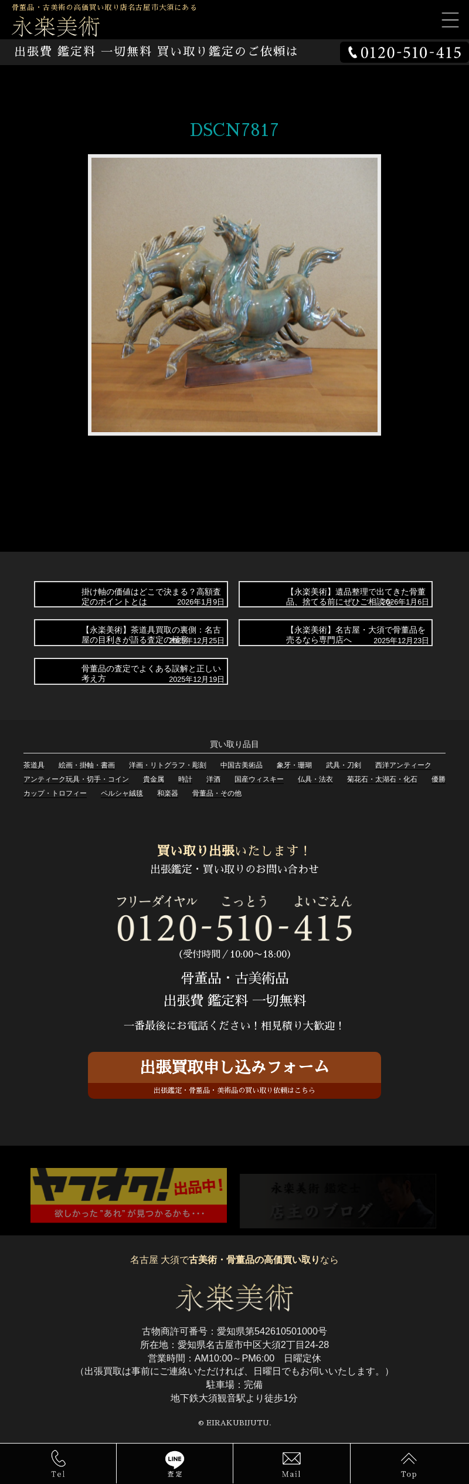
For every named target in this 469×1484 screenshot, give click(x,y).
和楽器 (167, 793)
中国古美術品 (241, 765)
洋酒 (213, 779)
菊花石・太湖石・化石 (382, 779)
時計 (185, 779)
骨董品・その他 (217, 793)
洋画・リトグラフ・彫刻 (167, 765)
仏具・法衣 (315, 779)
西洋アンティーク (403, 765)
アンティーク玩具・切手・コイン (76, 779)
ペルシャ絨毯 (122, 793)
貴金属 (153, 779)
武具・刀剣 (343, 765)
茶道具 (34, 765)
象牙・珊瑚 (294, 765)
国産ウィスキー (259, 779)
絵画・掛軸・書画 (87, 765)
